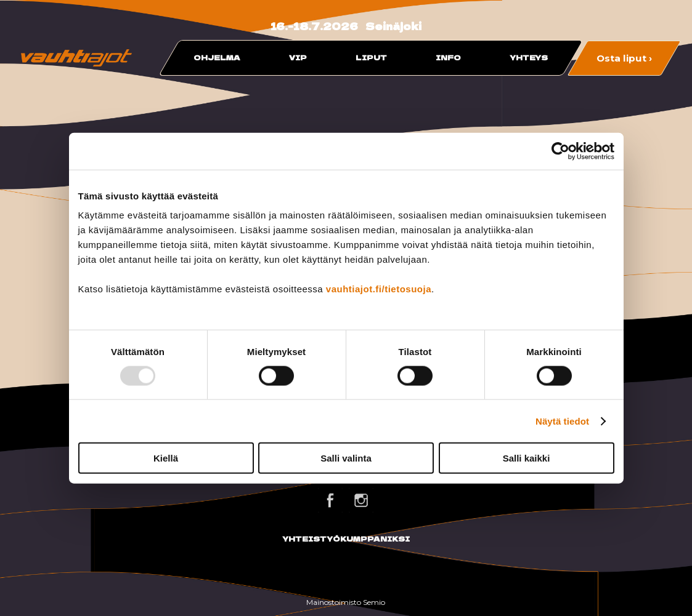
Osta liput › (624, 57)
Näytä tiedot (562, 420)
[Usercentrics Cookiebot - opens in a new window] (560, 151)
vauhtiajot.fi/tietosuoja (378, 289)
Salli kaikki (526, 458)
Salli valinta (346, 458)
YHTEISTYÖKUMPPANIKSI (346, 538)
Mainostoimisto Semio (345, 602)
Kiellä (165, 458)
